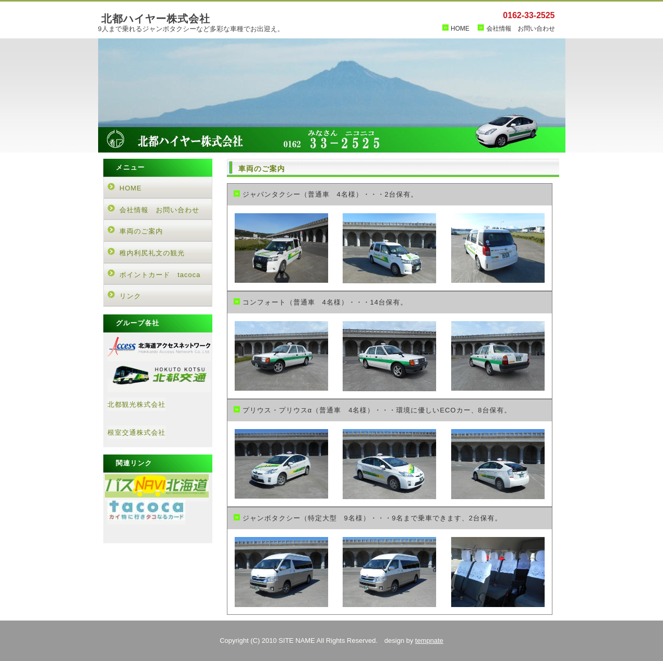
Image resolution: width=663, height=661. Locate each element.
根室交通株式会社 (136, 432)
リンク (130, 296)
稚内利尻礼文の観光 (152, 253)
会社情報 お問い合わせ (520, 28)
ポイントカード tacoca (159, 275)
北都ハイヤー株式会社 (155, 18)
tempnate (429, 640)
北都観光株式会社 (136, 404)
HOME (460, 28)
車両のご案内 (141, 231)
